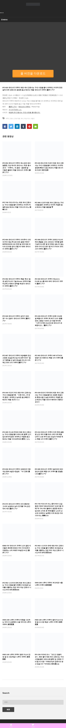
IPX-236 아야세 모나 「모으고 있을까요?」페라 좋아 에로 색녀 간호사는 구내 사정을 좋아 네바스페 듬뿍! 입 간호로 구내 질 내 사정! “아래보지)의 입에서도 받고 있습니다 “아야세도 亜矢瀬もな (49, 659)
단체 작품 (17, 118)
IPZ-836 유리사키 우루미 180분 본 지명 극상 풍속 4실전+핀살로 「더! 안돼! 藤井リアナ (16, 471)
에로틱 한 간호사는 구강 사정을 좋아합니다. (24, 112)
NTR (7, 118)
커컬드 (33, 118)
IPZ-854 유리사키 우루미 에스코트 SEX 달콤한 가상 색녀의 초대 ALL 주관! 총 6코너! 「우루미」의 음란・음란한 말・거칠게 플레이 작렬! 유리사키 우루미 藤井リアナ (16, 167)
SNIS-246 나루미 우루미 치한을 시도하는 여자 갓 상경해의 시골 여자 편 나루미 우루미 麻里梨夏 (16, 622)
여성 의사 (27, 118)
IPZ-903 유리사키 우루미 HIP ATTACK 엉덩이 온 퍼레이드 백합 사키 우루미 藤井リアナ (49, 358)
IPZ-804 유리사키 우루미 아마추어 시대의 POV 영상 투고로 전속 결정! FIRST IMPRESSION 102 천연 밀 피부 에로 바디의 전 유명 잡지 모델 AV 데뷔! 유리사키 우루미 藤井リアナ (16, 244)
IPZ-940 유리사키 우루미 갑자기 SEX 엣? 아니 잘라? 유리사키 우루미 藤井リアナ (16, 318)
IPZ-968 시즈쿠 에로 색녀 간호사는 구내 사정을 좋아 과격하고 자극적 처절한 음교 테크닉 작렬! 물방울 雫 (49, 205)
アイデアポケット (15, 110)
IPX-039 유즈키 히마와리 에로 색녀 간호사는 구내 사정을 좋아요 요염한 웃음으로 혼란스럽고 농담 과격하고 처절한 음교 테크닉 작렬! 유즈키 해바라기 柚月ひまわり (49, 397)
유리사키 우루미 (24, 107)
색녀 (22, 118)
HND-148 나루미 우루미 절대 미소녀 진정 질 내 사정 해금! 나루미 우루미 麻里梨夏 (49, 622)
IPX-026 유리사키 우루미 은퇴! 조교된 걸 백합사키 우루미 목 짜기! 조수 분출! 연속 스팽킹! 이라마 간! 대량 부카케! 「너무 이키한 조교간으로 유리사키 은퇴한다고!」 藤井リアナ (48, 320)
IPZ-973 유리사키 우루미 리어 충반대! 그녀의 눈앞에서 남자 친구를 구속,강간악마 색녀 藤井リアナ (16, 506)
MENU (4, 20)
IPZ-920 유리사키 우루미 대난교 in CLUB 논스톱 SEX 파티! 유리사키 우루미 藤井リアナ (49, 281)
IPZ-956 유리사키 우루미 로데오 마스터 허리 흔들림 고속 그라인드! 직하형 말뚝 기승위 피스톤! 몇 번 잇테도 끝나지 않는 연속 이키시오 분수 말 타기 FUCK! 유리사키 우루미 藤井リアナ (49, 244)
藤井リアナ (13, 107)
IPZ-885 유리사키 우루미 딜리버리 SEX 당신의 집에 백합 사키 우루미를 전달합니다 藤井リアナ (49, 471)
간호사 (11, 118)
